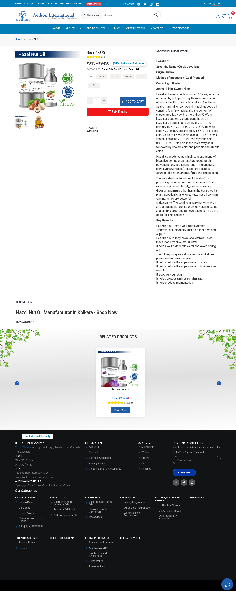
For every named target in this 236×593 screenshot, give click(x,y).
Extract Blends (27, 544)
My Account (148, 449)
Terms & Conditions (100, 460)
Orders (145, 460)
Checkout (146, 471)
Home (56, 30)
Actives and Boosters (101, 544)
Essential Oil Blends (65, 511)
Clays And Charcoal (170, 512)
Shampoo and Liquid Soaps (31, 521)
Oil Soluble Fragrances (137, 510)
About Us (94, 449)
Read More (120, 412)
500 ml (128, 78)
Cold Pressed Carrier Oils (101, 505)
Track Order (181, 30)
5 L (94, 87)
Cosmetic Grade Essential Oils (63, 505)
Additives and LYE (99, 550)
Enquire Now (177, 15)
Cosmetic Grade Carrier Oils (98, 512)
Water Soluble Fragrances (132, 516)
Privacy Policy (97, 465)
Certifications (136, 30)
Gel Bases (24, 510)
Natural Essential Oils (66, 517)
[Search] (156, 15)
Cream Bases (26, 504)
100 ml (101, 78)
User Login (199, 15)
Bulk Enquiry (117, 114)
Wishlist (145, 454)
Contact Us (159, 30)
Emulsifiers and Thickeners (98, 556)
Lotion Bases (26, 515)
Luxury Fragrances (134, 504)
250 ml (115, 78)
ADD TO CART (133, 104)
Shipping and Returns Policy (105, 471)
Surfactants (96, 563)
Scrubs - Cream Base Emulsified (31, 529)
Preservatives (97, 568)
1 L (142, 78)
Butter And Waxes (169, 507)
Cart (143, 465)
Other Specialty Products (168, 519)
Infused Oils (96, 519)
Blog (117, 30)
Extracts (23, 550)
